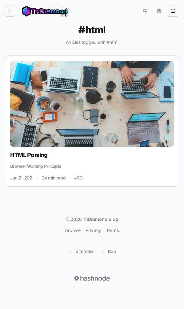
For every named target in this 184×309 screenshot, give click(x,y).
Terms (112, 230)
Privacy (93, 230)
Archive (73, 230)
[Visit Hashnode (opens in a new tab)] (92, 278)
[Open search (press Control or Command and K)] (145, 11)
